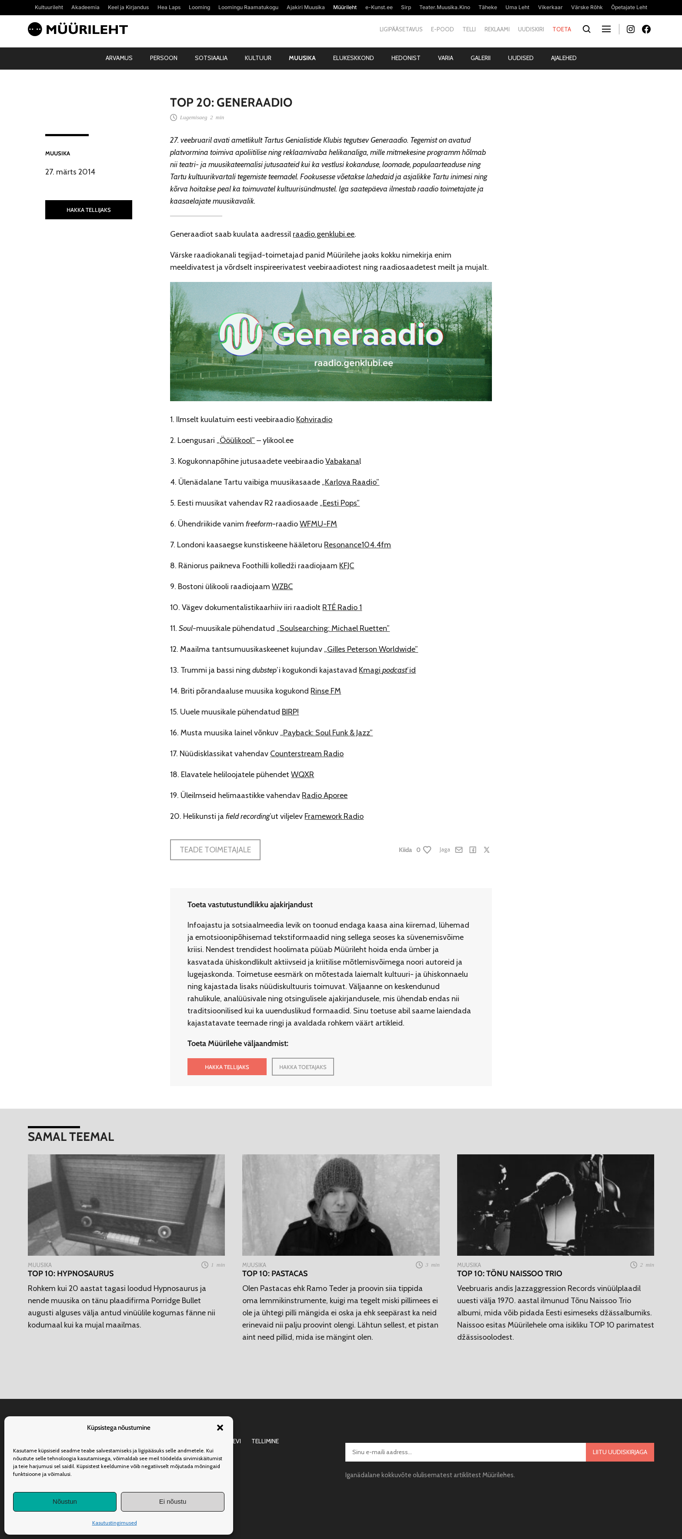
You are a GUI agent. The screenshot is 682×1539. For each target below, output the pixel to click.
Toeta (561, 29)
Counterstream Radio (307, 753)
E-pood (442, 29)
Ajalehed (564, 58)
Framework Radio (334, 816)
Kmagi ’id (387, 670)
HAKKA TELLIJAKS (89, 209)
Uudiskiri (531, 29)
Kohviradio (314, 419)
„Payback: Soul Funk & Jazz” (326, 733)
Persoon (163, 58)
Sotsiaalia (211, 58)
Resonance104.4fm (357, 545)
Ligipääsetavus (401, 29)
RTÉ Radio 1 (342, 607)
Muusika (302, 58)
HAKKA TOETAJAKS (303, 1066)
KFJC (346, 565)
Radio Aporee (325, 795)
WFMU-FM (318, 524)
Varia (445, 58)
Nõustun (65, 1501)
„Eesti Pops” (340, 503)
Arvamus (119, 58)
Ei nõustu (173, 1501)
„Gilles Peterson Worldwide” (371, 649)
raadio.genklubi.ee (323, 234)
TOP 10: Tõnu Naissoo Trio (509, 1273)
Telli (469, 29)
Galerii (481, 58)
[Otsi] (586, 29)
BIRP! (290, 712)
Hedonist (406, 58)
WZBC (282, 586)
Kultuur (258, 58)
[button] (220, 1427)
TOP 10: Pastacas (275, 1273)
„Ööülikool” (236, 440)
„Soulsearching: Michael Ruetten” (333, 628)
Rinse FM (326, 691)
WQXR (302, 774)
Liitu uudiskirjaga (620, 1452)
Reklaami (497, 29)
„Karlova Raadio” (350, 482)
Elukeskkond (353, 58)
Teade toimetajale (215, 850)
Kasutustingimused (114, 1522)
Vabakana (342, 461)
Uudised (521, 58)
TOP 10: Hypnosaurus (71, 1273)
